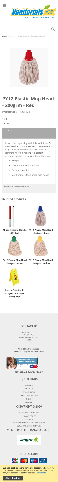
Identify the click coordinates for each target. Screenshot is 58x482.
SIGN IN (29, 399)
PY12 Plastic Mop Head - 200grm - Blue (41, 231)
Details (8, 130)
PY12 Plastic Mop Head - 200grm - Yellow (41, 262)
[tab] (29, 133)
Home (4, 36)
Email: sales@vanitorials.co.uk (29, 352)
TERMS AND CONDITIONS (29, 413)
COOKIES (29, 419)
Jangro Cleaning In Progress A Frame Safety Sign (14, 293)
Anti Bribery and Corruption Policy (29, 422)
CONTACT (29, 385)
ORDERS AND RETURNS (29, 395)
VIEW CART (29, 402)
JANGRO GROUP (29, 392)
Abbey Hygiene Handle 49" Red (15, 231)
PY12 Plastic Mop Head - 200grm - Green (15, 262)
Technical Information (16, 186)
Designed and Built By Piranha (29, 372)
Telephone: (29, 349)
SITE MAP (29, 388)
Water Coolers (25, 365)
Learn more (41, 472)
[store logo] (29, 12)
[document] (29, 473)
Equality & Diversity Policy (29, 426)
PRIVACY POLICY (29, 416)
